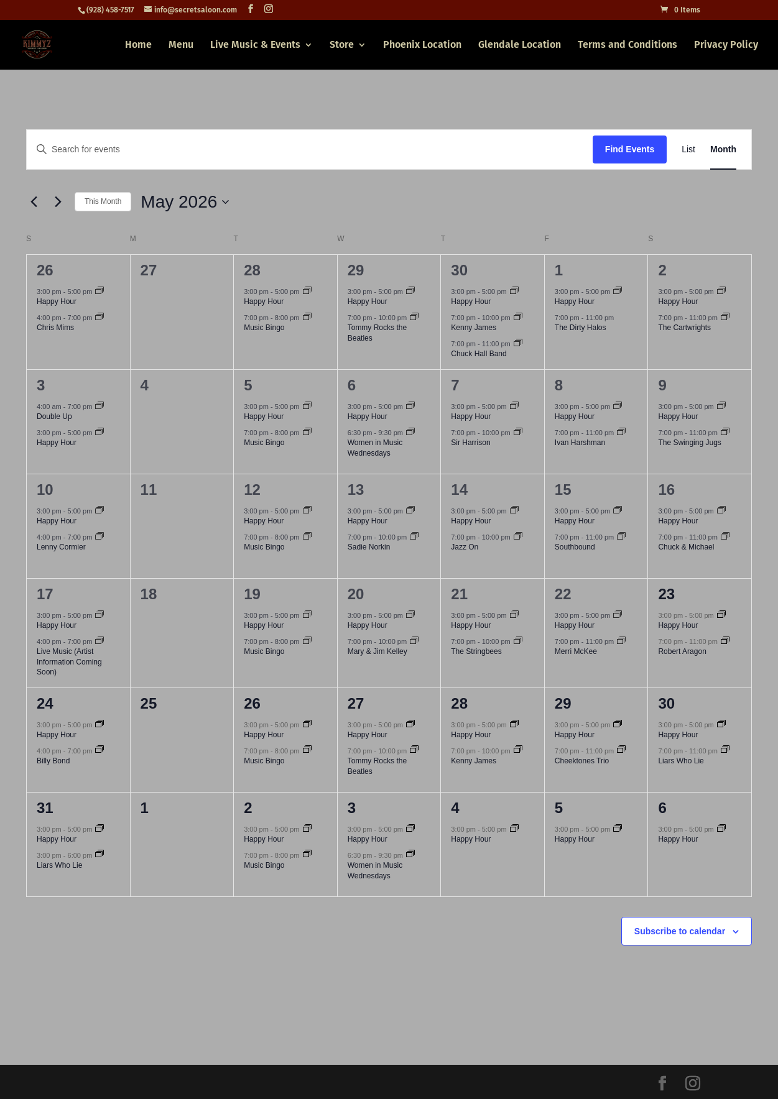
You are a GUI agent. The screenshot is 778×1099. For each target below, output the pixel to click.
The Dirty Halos (580, 327)
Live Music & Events (255, 45)
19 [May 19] (252, 594)
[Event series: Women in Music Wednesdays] (410, 432)
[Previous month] (33, 202)
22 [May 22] (563, 594)
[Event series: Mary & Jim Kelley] (414, 641)
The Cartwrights (684, 327)
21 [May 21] (459, 594)
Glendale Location (519, 45)
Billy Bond (53, 760)
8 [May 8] (559, 385)
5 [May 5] (248, 385)
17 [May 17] (45, 594)
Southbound (575, 547)
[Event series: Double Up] (99, 406)
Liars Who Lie (680, 760)
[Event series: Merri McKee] (621, 641)
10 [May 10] (45, 489)
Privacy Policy (726, 45)
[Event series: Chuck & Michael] (725, 537)
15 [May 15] (563, 489)
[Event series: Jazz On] (518, 537)
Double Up (54, 416)
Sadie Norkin (369, 547)
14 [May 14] (459, 489)
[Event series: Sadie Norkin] (414, 537)
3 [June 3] (352, 807)
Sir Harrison (470, 442)
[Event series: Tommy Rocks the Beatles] (414, 317)
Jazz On (464, 547)
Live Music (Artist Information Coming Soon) (69, 661)
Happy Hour (56, 301)
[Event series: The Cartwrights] (725, 317)
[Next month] (57, 202)
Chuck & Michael (686, 547)
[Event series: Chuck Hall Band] (518, 343)
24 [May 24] (45, 703)
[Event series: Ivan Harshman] (621, 432)
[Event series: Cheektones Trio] (621, 750)
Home (138, 45)
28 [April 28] (252, 270)
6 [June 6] (662, 807)
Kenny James (473, 327)
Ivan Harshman (580, 442)
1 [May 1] (559, 270)
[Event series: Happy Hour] (99, 291)
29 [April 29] (356, 270)
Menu (181, 45)
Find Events (629, 149)
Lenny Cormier (61, 547)
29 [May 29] (563, 703)
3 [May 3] (41, 385)
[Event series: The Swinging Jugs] (725, 432)
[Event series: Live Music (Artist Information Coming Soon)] (99, 641)
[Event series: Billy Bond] (99, 750)
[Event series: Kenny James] (518, 317)
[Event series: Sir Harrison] (518, 432)
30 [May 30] (666, 703)
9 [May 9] (662, 385)
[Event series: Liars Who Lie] (725, 750)
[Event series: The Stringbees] (518, 641)
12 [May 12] (252, 489)
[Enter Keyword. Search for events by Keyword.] (310, 149)
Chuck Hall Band (478, 353)
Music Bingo (264, 327)
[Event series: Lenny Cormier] (99, 537)
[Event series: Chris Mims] (99, 317)
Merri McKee (576, 651)
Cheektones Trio (582, 760)
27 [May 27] (356, 703)
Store (342, 45)
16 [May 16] (666, 489)
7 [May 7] (455, 385)
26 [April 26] (45, 270)
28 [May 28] (459, 703)
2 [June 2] (248, 807)
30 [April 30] (459, 270)
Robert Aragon (682, 651)
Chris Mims (55, 327)
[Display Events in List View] (688, 149)
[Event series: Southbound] (621, 537)
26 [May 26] (252, 703)
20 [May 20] (356, 594)
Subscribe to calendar (679, 931)
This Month (103, 201)
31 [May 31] (45, 807)
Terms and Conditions (627, 45)
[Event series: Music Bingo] (307, 317)
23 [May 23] (666, 594)
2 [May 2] (662, 270)
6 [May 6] (352, 385)
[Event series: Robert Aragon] (725, 641)
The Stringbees (476, 651)
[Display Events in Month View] (723, 149)
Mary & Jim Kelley (377, 651)
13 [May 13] (356, 489)
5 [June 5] (559, 807)
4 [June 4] (455, 807)
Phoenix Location (422, 45)
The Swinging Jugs (689, 442)
